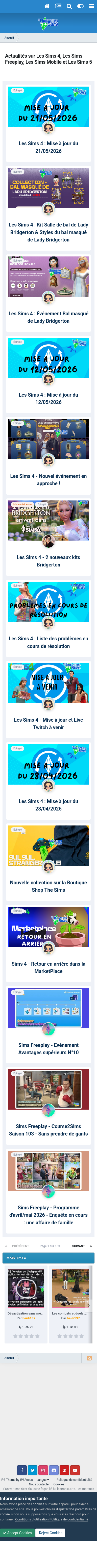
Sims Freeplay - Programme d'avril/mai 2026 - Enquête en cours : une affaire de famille (48, 1215)
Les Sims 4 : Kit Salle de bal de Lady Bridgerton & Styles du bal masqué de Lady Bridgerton (48, 232)
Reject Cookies (50, 1533)
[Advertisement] (48, 1416)
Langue (43, 1480)
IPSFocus (26, 1480)
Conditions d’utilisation (31, 1519)
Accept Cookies (17, 1533)
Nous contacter (39, 1484)
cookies (38, 1504)
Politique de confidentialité (74, 1480)
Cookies (58, 1484)
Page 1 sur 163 (51, 1246)
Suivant (78, 1246)
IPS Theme (8, 1480)
